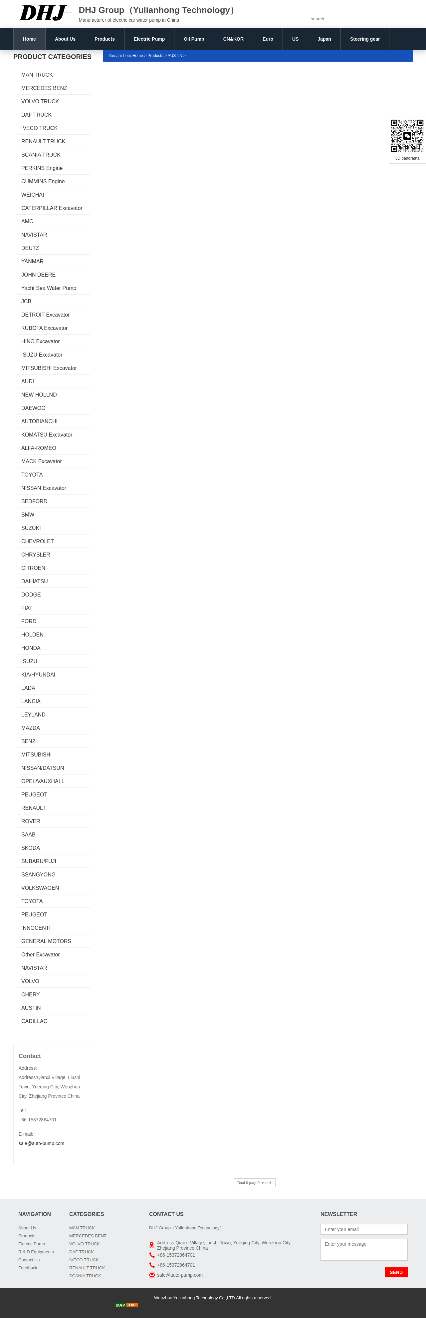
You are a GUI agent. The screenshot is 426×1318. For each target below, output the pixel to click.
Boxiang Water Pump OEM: (284, 1305)
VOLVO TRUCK (40, 101)
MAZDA (30, 728)
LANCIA (31, 701)
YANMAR (32, 261)
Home (29, 39)
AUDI (27, 381)
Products (105, 39)
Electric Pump (149, 39)
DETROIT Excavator (45, 315)
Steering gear (365, 39)
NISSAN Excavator (43, 488)
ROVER (30, 821)
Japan (324, 39)
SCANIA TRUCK (41, 155)
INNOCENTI (36, 928)
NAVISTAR (34, 235)
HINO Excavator (40, 341)
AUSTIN (31, 1008)
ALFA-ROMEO (38, 448)
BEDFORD (34, 501)
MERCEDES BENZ (44, 88)
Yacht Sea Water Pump (48, 288)
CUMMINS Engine (43, 181)
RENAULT (33, 808)
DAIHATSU (34, 581)
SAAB (28, 834)
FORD (28, 621)
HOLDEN (32, 635)
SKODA (30, 848)
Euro (268, 39)
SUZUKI (31, 528)
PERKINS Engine (42, 168)
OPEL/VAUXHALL (43, 781)
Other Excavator (40, 954)
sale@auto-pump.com (41, 1143)
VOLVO (30, 981)
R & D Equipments (36, 1251)
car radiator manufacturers (231, 1305)
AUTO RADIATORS (186, 1305)
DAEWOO (33, 408)
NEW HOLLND (39, 395)
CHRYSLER (35, 555)
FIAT (26, 608)
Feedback (27, 1267)
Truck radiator (153, 1305)
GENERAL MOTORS (46, 941)
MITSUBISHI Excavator (49, 368)
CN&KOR (233, 39)
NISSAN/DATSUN (42, 768)
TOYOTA (32, 475)
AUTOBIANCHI (39, 421)
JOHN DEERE (38, 275)
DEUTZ (30, 248)
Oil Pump (194, 39)
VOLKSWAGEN (40, 888)
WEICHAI (32, 195)
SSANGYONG (38, 874)
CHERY (30, 994)
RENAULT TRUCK (43, 141)
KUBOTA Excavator (44, 328)
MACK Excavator (41, 461)
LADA (28, 688)
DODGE (31, 595)
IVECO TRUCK (39, 128)
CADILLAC (34, 1021)
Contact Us (29, 1259)
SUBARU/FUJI (38, 861)
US (295, 39)
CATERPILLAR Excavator (52, 208)
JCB (26, 301)
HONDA (31, 648)
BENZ (28, 741)
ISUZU (29, 661)
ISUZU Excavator (42, 355)
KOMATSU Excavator (47, 435)
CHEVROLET (37, 541)
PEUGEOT (34, 794)
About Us (65, 39)
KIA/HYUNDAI (38, 674)
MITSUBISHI (36, 754)
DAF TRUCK (36, 115)
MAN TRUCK (37, 75)
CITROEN (33, 568)
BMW (27, 515)
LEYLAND (33, 714)
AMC (27, 221)
